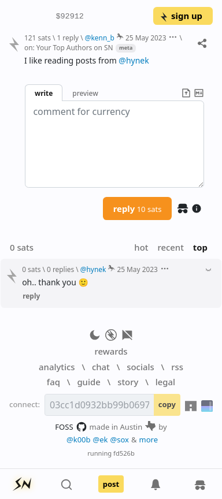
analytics (57, 367)
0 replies (60, 269)
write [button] (44, 93)
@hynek (134, 60)
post (111, 484)
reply (137, 208)
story (127, 382)
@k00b (78, 439)
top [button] (200, 247)
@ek (100, 439)
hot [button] (141, 247)
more (148, 439)
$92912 (70, 16)
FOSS (71, 427)
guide (88, 382)
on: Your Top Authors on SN (68, 47)
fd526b (124, 453)
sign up (180, 15)
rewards (110, 351)
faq (53, 382)
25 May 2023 (145, 37)
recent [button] (170, 247)
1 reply (68, 37)
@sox (119, 439)
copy (167, 404)
